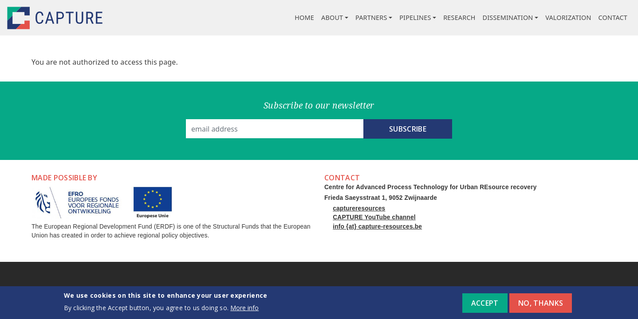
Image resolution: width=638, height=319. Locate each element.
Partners (371, 17)
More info (244, 310)
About (332, 17)
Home (304, 17)
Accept (485, 306)
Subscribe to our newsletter (319, 105)
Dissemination (508, 17)
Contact (613, 17)
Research (459, 17)
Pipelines (415, 17)
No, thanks (540, 306)
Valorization (568, 17)
